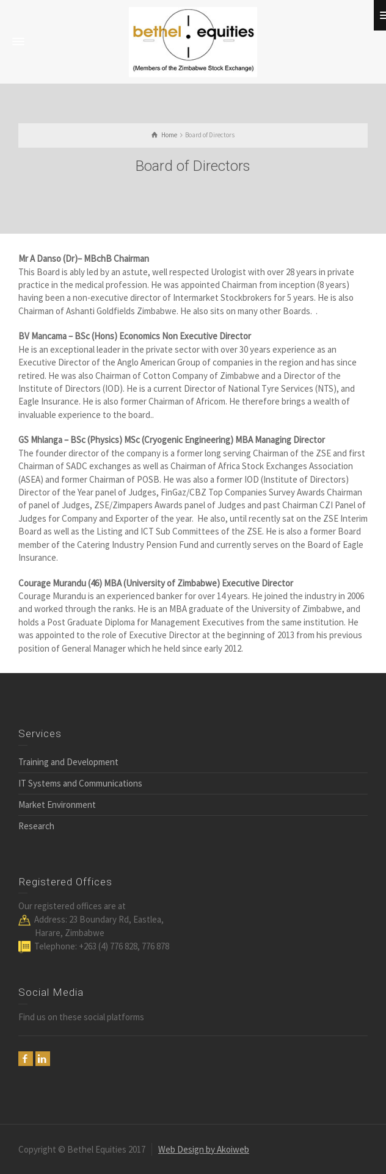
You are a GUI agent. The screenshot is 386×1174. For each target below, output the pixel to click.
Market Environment (57, 804)
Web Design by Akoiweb (203, 1149)
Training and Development (68, 762)
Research (36, 826)
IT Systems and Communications (80, 783)
